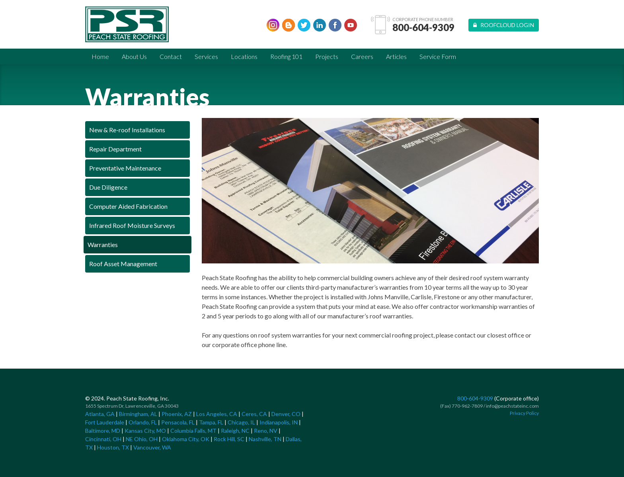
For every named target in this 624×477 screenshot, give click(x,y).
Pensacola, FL (178, 422)
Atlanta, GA (100, 413)
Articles (396, 56)
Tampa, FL (211, 422)
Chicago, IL (241, 422)
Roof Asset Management (123, 263)
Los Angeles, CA (216, 413)
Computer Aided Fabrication (128, 206)
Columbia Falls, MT (193, 430)
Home (100, 56)
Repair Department (115, 149)
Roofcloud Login (503, 25)
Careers (362, 56)
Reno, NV (265, 430)
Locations (244, 56)
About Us (134, 56)
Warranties (103, 244)
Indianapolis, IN (278, 422)
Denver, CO (285, 413)
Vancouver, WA (152, 447)
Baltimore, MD (102, 430)
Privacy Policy (524, 413)
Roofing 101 (286, 56)
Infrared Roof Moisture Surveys (132, 225)
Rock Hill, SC (229, 439)
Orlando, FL (143, 422)
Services (206, 56)
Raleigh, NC (235, 430)
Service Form (437, 56)
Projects (326, 56)
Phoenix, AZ (177, 413)
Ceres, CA (254, 413)
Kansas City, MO (145, 430)
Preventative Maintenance (125, 168)
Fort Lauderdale (104, 422)
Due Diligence (108, 187)
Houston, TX (113, 447)
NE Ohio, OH (142, 439)
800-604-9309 (423, 27)
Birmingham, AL (138, 413)
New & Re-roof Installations (127, 129)
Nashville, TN (265, 439)
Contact (171, 56)
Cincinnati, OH (103, 439)
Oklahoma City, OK (185, 439)
